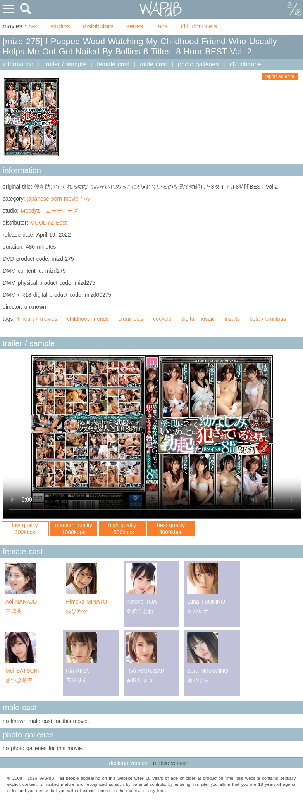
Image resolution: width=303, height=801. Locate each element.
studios (60, 26)
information (18, 64)
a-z (33, 26)
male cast (153, 64)
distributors (98, 26)
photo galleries (198, 64)
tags (162, 26)
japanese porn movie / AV (59, 198)
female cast (113, 64)
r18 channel (246, 64)
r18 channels (199, 26)
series (134, 26)
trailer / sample (65, 64)
